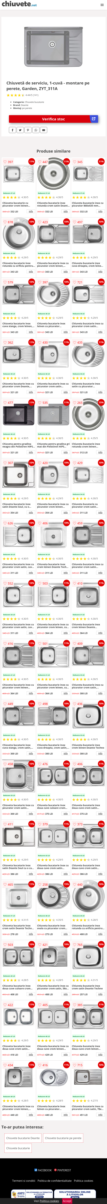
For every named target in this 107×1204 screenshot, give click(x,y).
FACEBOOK (43, 1170)
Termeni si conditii (23, 1181)
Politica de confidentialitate (55, 1181)
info (31, 211)
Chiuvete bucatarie (18, 1148)
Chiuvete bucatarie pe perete (63, 1138)
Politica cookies (83, 1181)
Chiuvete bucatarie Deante (23, 1138)
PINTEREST (62, 1170)
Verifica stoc (70, 119)
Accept (67, 1201)
